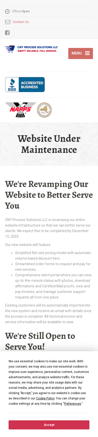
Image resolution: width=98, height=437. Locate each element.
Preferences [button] (72, 403)
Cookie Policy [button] (45, 398)
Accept (49, 425)
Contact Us (21, 22)
